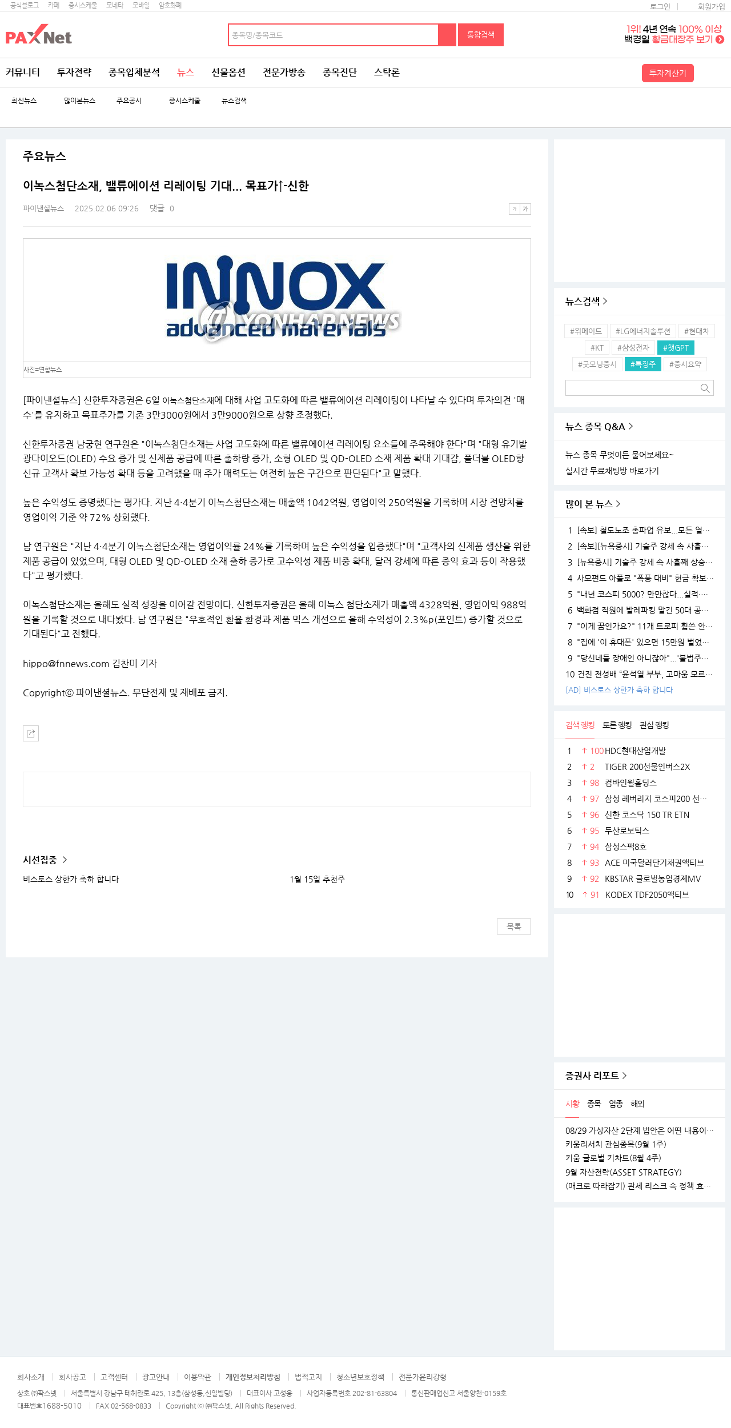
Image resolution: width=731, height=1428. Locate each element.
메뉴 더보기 (524, 186)
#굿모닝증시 (597, 364)
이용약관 (197, 1377)
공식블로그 (24, 5)
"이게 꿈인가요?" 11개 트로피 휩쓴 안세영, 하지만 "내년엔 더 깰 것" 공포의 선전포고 (639, 626)
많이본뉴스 (79, 101)
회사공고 (72, 1377)
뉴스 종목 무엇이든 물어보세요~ (619, 454)
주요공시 (129, 101)
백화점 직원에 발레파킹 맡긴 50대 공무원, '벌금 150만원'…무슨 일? (639, 610)
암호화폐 (170, 5)
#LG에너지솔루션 (643, 331)
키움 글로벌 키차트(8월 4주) (613, 1157)
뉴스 (185, 72)
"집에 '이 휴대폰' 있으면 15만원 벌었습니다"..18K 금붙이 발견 (639, 642)
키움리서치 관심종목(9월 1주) (615, 1144)
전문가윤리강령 (423, 1377)
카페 (53, 5)
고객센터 (114, 1377)
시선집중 (41, 860)
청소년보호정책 (360, 1377)
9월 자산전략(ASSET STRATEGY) (623, 1172)
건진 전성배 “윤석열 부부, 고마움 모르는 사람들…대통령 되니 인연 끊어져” (639, 674)
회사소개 (31, 1377)
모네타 (114, 5)
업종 (615, 1103)
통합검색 (481, 34)
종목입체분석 (134, 72)
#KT (597, 347)
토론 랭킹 (617, 724)
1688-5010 (62, 1405)
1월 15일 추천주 (317, 879)
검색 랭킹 (580, 724)
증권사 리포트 (592, 1076)
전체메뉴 (711, 72)
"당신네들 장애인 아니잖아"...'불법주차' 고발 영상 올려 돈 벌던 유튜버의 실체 (639, 658)
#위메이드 (586, 331)
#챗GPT (676, 347)
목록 (514, 926)
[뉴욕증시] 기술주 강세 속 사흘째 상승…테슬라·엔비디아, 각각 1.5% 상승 (639, 562)
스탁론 (387, 72)
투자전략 (74, 72)
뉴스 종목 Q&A (595, 426)
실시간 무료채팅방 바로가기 (612, 470)
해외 (637, 1103)
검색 (447, 34)
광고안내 (156, 1377)
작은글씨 (514, 209)
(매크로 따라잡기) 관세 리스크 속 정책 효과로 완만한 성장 (639, 1185)
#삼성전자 (633, 347)
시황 (572, 1103)
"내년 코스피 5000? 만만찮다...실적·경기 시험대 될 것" (639, 594)
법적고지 (308, 1377)
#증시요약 (685, 364)
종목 (594, 1103)
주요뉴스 (44, 156)
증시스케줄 (83, 5)
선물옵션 (228, 72)
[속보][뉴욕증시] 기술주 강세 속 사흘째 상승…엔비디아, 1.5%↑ (639, 546)
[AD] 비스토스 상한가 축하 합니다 (619, 689)
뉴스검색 (234, 101)
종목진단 (340, 72)
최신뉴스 (24, 101)
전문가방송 (284, 72)
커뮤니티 (23, 72)
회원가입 (711, 6)
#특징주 (643, 364)
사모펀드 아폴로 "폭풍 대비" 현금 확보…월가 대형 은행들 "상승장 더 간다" (639, 578)
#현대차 (696, 331)
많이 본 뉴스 (589, 504)
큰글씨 (525, 209)
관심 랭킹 (654, 724)
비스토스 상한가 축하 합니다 (71, 879)
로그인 (660, 6)
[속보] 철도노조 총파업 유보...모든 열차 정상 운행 (639, 530)
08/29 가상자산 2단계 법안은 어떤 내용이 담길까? (639, 1130)
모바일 (141, 5)
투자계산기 (667, 73)
